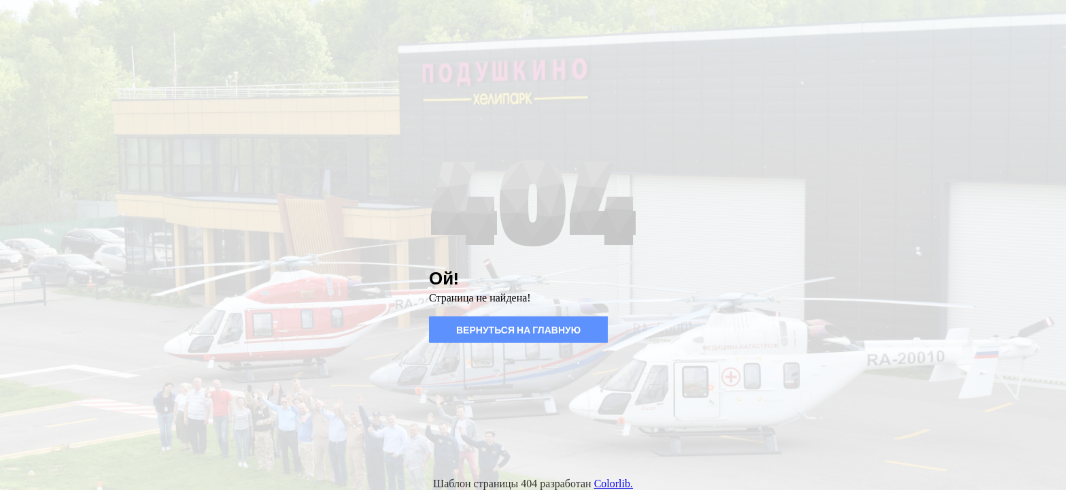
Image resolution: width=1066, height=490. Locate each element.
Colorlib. (613, 483)
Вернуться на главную (518, 330)
